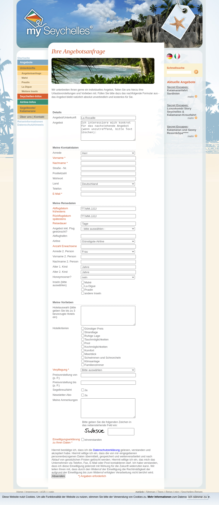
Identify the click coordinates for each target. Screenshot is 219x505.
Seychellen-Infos (31, 96)
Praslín (26, 82)
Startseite (23, 58)
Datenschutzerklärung (106, 461)
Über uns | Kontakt (32, 116)
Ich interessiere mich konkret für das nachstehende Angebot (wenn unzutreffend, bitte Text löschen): (108, 132)
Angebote (26, 62)
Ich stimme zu (197, 497)
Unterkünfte (27, 68)
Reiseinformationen (30, 121)
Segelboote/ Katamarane (28, 109)
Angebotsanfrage (31, 73)
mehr (192, 96)
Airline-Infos (28, 102)
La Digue (27, 86)
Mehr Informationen (160, 496)
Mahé (25, 78)
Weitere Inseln (30, 91)
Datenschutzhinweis (30, 124)
